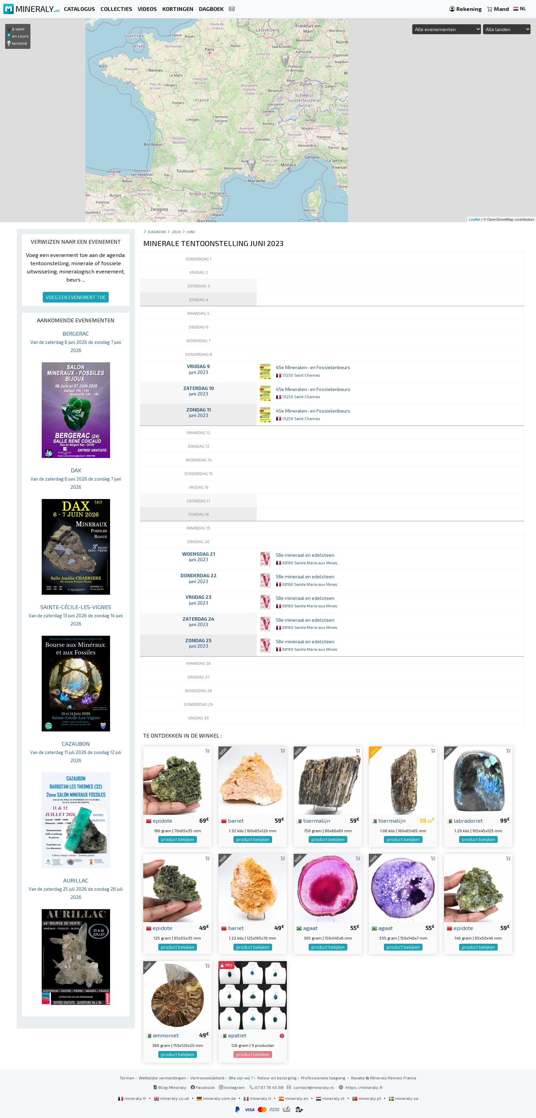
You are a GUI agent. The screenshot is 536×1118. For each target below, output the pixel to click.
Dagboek (157, 231)
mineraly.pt (367, 1098)
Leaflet (474, 219)
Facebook (203, 1087)
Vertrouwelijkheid (207, 1077)
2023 (176, 231)
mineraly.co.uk (172, 1098)
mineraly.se (403, 1098)
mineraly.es (294, 1098)
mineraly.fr (132, 1098)
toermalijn (313, 820)
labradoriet (465, 820)
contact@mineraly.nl (314, 1087)
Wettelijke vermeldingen (162, 1077)
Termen (127, 1077)
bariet (232, 820)
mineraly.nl (331, 1098)
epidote (159, 820)
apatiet (233, 1035)
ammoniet (162, 1035)
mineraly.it (257, 1098)
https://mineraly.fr (364, 1087)
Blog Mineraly (169, 1087)
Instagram (232, 1087)
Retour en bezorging (277, 1077)
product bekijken (177, 839)
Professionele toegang (324, 1077)
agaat (307, 927)
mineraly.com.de (217, 1098)
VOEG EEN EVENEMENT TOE (76, 297)
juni (191, 231)
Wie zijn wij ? (241, 1077)
